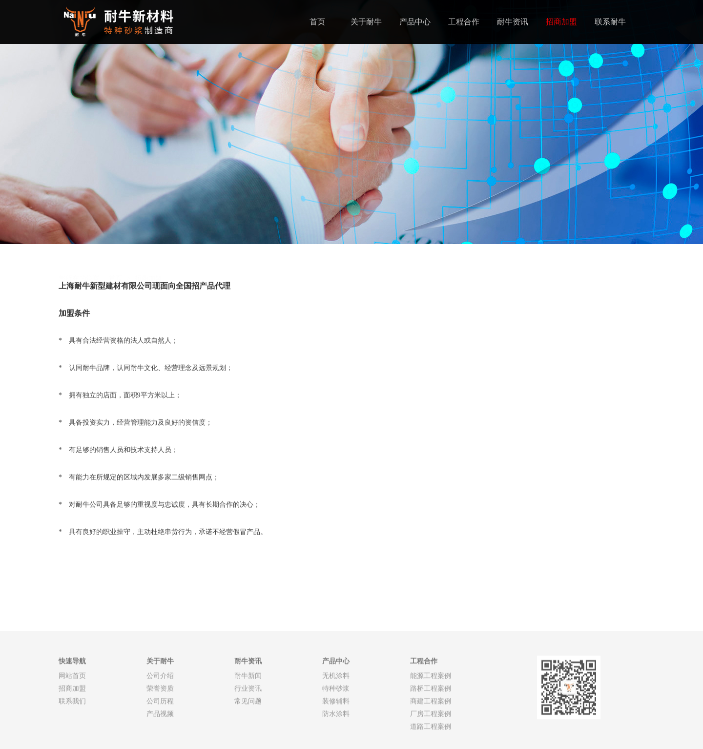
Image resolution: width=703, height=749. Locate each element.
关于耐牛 (366, 22)
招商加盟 (561, 22)
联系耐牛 (610, 22)
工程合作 (463, 22)
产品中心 (415, 22)
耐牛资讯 (512, 22)
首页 (317, 22)
